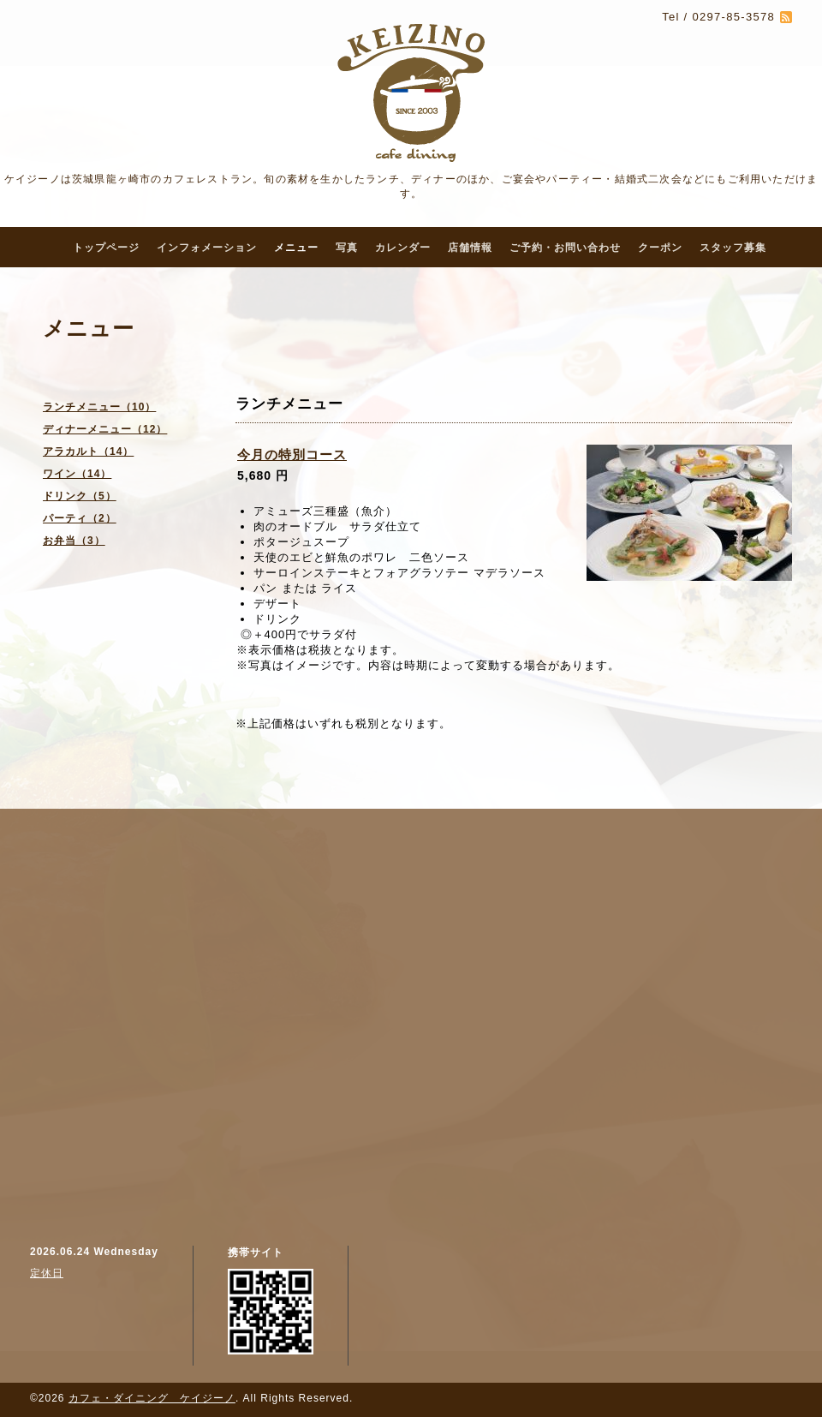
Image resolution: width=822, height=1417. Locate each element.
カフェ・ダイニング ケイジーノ (151, 1398)
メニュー (296, 248)
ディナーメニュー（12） (105, 429)
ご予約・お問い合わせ (565, 248)
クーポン (660, 248)
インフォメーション (207, 248)
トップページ (106, 248)
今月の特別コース (292, 454)
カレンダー (403, 248)
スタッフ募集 (733, 248)
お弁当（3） (74, 541)
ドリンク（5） (79, 496)
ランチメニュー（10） (99, 407)
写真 (347, 248)
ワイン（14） (77, 474)
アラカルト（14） (88, 451)
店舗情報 (470, 248)
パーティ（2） (79, 518)
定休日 (46, 1273)
